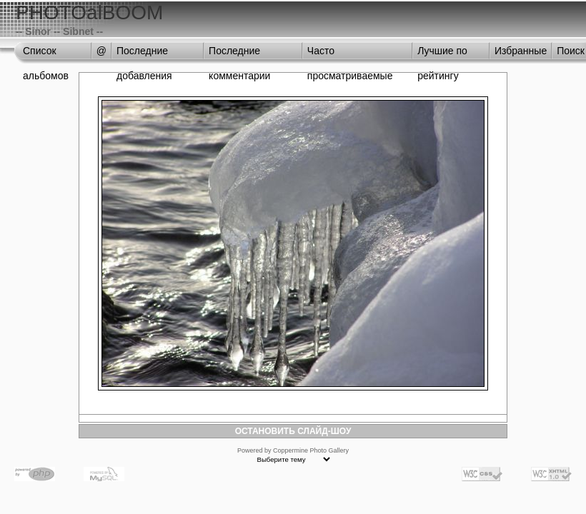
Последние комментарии (239, 54)
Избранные (521, 50)
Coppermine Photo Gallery (311, 450)
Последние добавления (144, 54)
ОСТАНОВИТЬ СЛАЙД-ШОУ (293, 431)
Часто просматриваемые (350, 54)
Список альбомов (46, 54)
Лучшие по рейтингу (442, 54)
